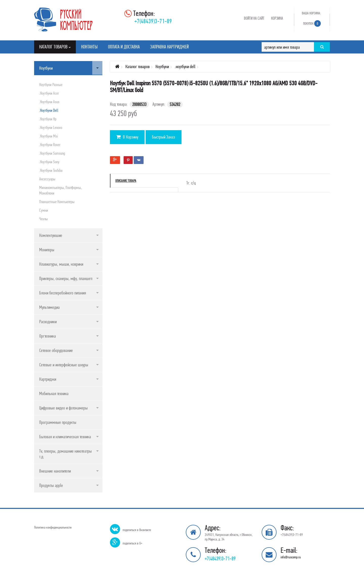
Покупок (312, 23)
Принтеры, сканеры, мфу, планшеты (66, 278)
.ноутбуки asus (49, 101)
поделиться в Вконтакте (137, 530)
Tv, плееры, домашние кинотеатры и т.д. (67, 453)
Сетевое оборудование (56, 350)
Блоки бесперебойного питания (62, 292)
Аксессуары (47, 178)
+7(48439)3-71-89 (153, 21)
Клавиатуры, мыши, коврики (61, 264)
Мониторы (46, 249)
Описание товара (125, 181)
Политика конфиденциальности (53, 527)
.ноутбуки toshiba (50, 170)
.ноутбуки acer (49, 93)
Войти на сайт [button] (254, 18)
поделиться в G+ (132, 543)
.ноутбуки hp (47, 118)
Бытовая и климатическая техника (65, 436)
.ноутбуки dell (48, 110)
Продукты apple (51, 485)
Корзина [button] (277, 18)
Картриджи (47, 379)
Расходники (48, 321)
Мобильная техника (54, 393)
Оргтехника (47, 336)
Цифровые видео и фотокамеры (63, 407)
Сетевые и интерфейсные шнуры (63, 364)
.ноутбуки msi (48, 136)
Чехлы (43, 218)
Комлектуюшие (50, 235)
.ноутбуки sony (49, 161)
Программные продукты (57, 422)
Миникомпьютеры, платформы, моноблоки (60, 190)
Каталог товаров (137, 66)
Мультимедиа (49, 307)
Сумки (43, 210)
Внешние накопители (55, 471)
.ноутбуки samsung (52, 153)
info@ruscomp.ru (291, 557)
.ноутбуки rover (49, 144)
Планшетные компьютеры (57, 201)
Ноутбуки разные (50, 84)
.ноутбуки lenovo (50, 127)
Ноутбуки (46, 68)
